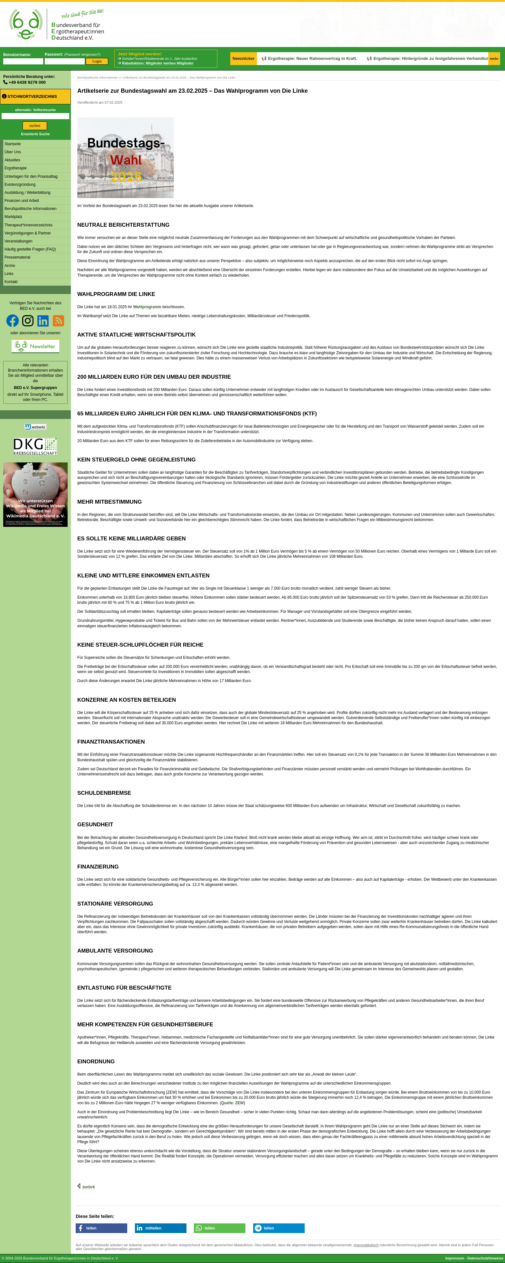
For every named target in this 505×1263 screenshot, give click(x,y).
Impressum (454, 1258)
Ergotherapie (16, 168)
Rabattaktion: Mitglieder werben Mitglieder (158, 63)
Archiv (10, 265)
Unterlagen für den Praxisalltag (31, 176)
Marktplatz (13, 216)
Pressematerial (17, 257)
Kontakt (11, 282)
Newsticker (244, 58)
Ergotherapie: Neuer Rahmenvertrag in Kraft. (289, 58)
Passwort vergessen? (82, 54)
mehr (494, 59)
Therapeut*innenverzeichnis (28, 225)
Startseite (13, 144)
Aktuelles (12, 160)
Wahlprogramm (147, 307)
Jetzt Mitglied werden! (140, 54)
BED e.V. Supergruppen (35, 387)
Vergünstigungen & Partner (28, 233)
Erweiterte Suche (35, 134)
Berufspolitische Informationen (30, 208)
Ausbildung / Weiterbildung (28, 192)
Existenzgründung (20, 184)
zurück (88, 1187)
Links (9, 273)
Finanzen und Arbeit (22, 200)
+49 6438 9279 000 (27, 82)
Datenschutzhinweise (485, 1258)
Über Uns (13, 152)
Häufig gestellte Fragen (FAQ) (30, 249)
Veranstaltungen (19, 241)
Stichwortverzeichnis (29, 96)
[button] (101, 1228)
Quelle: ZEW (232, 1103)
